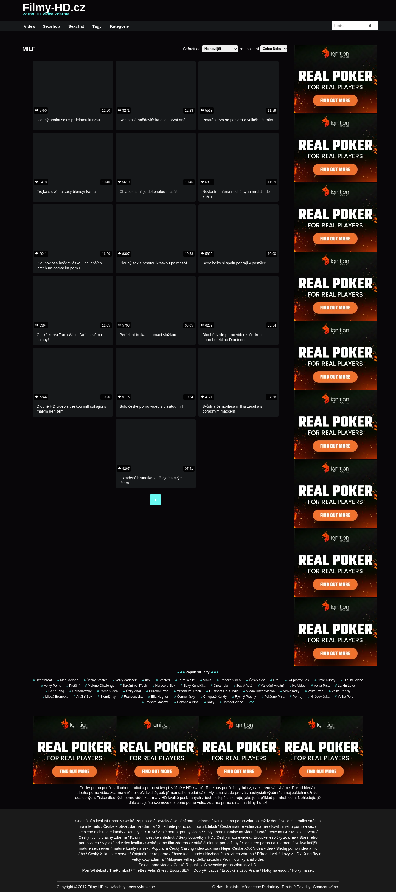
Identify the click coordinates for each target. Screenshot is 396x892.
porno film (165, 843)
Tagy (97, 26)
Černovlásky (184, 697)
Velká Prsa (320, 686)
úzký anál (132, 691)
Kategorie (119, 26)
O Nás (217, 887)
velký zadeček (125, 680)
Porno (114, 821)
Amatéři (163, 680)
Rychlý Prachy (244, 697)
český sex (255, 680)
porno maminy (226, 832)
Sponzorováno (325, 887)
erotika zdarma (128, 826)
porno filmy (229, 843)
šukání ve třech (133, 686)
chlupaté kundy (110, 832)
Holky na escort (275, 870)
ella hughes (158, 697)
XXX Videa (253, 848)
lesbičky (275, 837)
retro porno (294, 826)
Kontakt (232, 887)
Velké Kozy (289, 691)
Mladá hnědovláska (259, 691)
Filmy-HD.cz (54, 10)
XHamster (108, 854)
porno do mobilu (190, 826)
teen (186, 854)
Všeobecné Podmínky (260, 887)
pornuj (296, 697)
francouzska (132, 697)
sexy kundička (193, 686)
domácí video (231, 702)
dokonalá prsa (186, 702)
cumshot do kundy (222, 691)
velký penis (51, 686)
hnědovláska (318, 697)
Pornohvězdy (80, 691)
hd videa (123, 843)
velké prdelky (194, 859)
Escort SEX (179, 870)
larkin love (345, 686)
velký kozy (141, 859)
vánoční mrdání (271, 686)
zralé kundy (325, 680)
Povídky (162, 821)
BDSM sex (292, 832)
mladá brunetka (55, 697)
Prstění (73, 686)
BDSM (149, 832)
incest (149, 837)
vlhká (205, 680)
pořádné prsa (273, 697)
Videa (29, 26)
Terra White (185, 680)
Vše (251, 702)
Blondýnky (107, 697)
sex (227, 854)
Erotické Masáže (155, 702)
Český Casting (181, 848)
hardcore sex (163, 686)
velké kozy (281, 854)
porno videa (107, 691)
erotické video (229, 680)
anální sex (83, 697)
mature (238, 826)
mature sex (88, 848)
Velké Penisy (339, 691)
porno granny (179, 832)
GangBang (55, 691)
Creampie (219, 686)
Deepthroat (42, 680)
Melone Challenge (99, 686)
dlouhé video (352, 680)
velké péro (344, 697)
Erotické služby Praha (240, 870)
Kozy (209, 702)
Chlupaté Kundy (214, 697)
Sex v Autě (242, 686)
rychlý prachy (101, 837)
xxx (146, 680)
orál (274, 680)
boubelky (196, 837)
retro (153, 854)
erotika (301, 821)
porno (192, 821)
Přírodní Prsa (157, 691)
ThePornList (119, 870)
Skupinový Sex (297, 680)
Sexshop (51, 26)
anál (250, 859)
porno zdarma (247, 821)
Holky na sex (303, 870)
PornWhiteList (94, 870)
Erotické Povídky (296, 887)
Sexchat (76, 26)
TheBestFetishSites (149, 870)
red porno (262, 843)
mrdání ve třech (187, 691)
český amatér (95, 680)
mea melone (67, 680)
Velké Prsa (314, 691)
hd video (297, 686)
